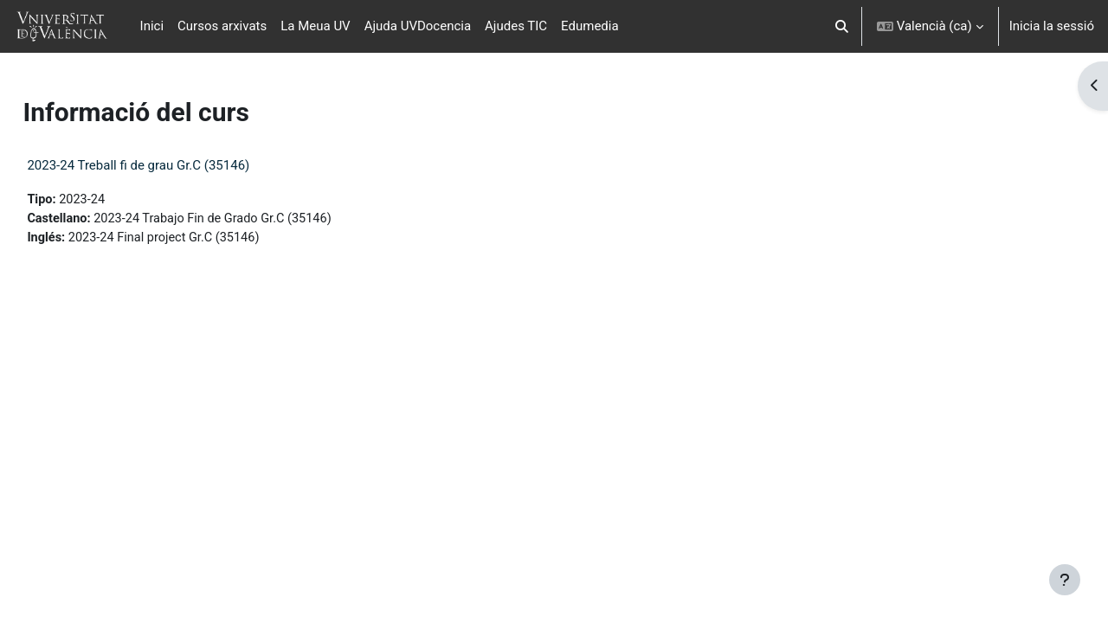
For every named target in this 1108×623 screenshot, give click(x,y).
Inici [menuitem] (152, 26)
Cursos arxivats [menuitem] (222, 26)
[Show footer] (1064, 579)
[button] (842, 26)
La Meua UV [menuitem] (315, 26)
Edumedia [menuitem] (590, 26)
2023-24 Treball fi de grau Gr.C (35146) (177, 165)
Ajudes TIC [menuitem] (516, 26)
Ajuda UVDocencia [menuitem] (417, 26)
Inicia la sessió (1051, 26)
